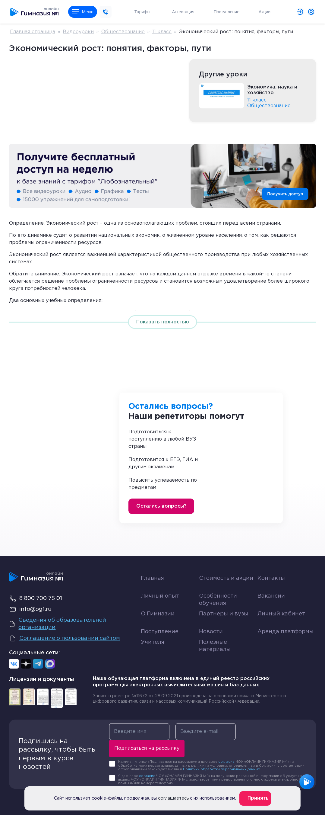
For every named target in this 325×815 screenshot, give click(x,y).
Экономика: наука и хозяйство (272, 90)
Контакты (271, 578)
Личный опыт (160, 596)
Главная (152, 578)
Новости (211, 631)
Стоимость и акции (226, 578)
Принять (258, 798)
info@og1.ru (30, 609)
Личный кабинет (281, 613)
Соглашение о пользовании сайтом (64, 638)
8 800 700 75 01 (35, 598)
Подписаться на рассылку (146, 748)
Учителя (152, 642)
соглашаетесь (173, 798)
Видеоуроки (78, 32)
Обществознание (123, 32)
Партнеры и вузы (223, 613)
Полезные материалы (215, 646)
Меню (82, 11)
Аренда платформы (285, 630)
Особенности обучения (218, 599)
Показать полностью (162, 322)
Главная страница (32, 32)
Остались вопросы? (161, 506)
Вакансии (271, 596)
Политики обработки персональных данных (221, 769)
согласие (226, 761)
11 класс (162, 32)
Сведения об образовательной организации (57, 624)
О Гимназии (158, 613)
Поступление (159, 631)
